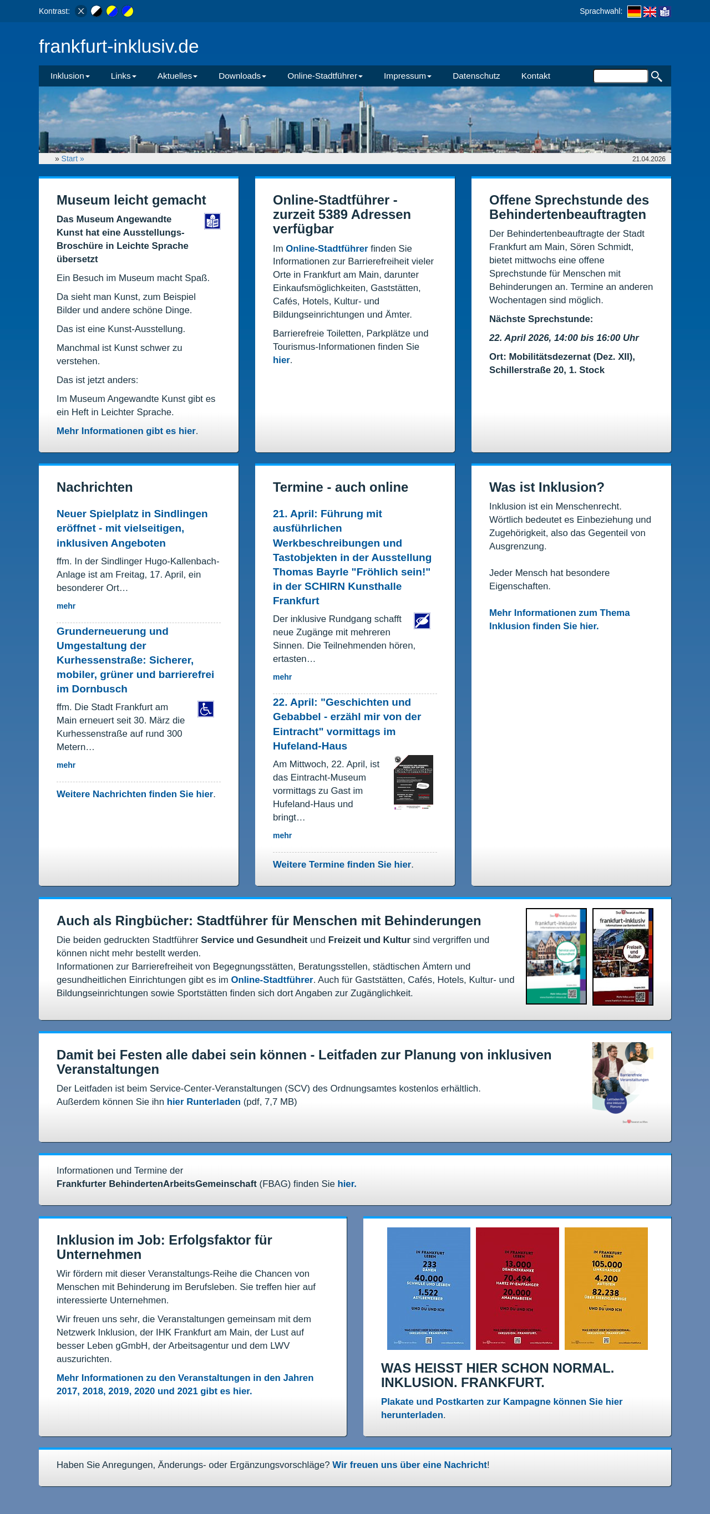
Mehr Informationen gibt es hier (126, 431)
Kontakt (535, 75)
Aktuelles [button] (177, 75)
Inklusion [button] (70, 75)
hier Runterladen (204, 1102)
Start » (74, 158)
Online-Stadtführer (327, 248)
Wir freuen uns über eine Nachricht (409, 1465)
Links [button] (123, 75)
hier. (347, 1184)
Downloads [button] (242, 75)
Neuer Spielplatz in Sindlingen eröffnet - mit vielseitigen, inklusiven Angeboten (132, 528)
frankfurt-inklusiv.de (119, 46)
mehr (66, 605)
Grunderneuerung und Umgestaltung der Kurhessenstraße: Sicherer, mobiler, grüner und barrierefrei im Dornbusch (135, 660)
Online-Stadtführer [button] (325, 75)
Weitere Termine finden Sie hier (342, 864)
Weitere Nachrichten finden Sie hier (135, 794)
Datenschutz (476, 75)
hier (281, 360)
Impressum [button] (408, 75)
